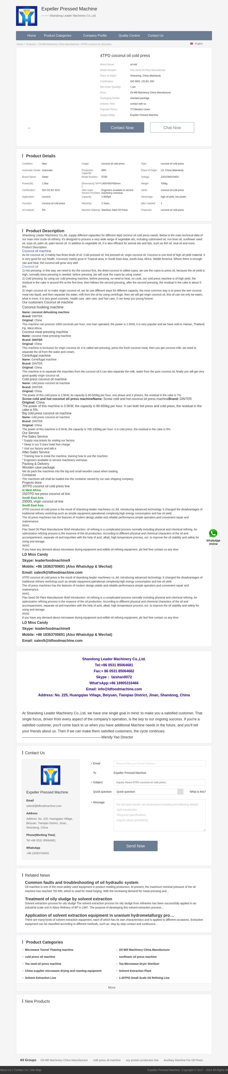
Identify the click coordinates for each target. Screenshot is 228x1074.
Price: (103, 92)
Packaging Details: (110, 98)
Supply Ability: (107, 115)
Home (31, 35)
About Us (6, 1070)
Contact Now (122, 127)
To (94, 772)
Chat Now (172, 127)
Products (31, 44)
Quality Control (129, 35)
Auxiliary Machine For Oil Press (183, 1060)
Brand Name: (107, 64)
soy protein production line (142, 1060)
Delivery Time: (107, 103)
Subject (96, 783)
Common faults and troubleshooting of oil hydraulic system (81, 882)
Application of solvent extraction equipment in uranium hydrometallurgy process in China (100, 915)
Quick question (102, 791)
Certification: (107, 81)
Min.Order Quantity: (110, 87)
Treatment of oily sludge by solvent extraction (68, 899)
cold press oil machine (107, 1060)
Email (95, 764)
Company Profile (97, 35)
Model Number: (108, 70)
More (111, 987)
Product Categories (59, 35)
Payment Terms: (108, 109)
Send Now (135, 846)
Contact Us (156, 35)
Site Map (35, 1070)
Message (97, 803)
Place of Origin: (108, 75)
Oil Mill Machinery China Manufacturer (59, 44)
